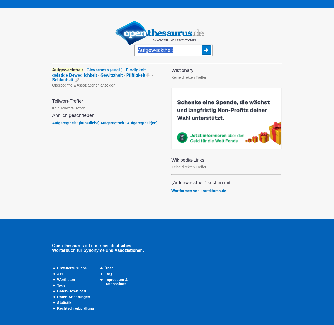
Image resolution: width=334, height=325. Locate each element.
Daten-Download (71, 291)
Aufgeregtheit (64, 123)
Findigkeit (136, 70)
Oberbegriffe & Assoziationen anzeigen (83, 85)
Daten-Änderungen (73, 297)
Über (109, 268)
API (60, 274)
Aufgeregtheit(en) (142, 123)
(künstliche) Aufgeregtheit (101, 123)
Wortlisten (66, 280)
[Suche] (173, 50)
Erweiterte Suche (72, 268)
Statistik (64, 303)
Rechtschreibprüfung (75, 308)
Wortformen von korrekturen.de (198, 191)
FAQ (108, 274)
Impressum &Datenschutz (116, 282)
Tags (61, 285)
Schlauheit (62, 80)
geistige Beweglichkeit (74, 75)
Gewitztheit (111, 75)
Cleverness (105, 70)
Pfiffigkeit (135, 75)
